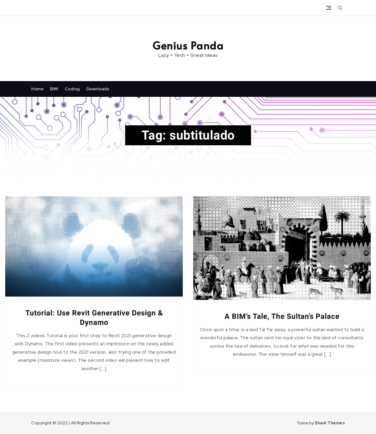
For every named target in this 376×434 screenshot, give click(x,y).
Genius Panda (188, 45)
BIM (54, 89)
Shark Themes (330, 423)
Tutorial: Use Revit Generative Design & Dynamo (94, 318)
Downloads (97, 89)
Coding (72, 89)
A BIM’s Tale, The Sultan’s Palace (282, 316)
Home (37, 89)
